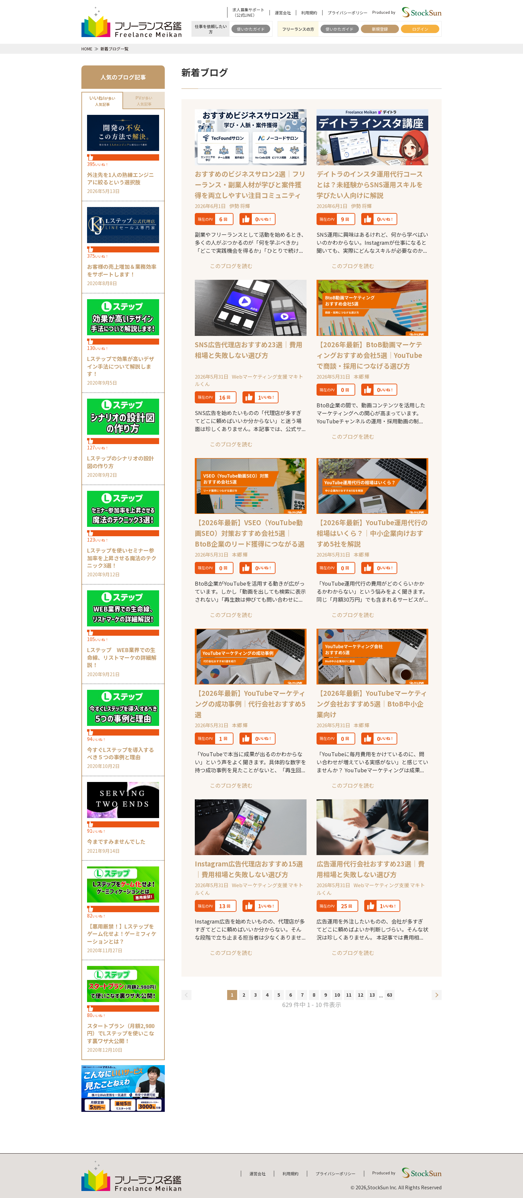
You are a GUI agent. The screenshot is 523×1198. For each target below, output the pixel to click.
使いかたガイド (251, 29)
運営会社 (283, 12)
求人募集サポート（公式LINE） (248, 12)
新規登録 (380, 29)
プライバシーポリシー (348, 12)
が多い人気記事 (102, 100)
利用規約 (309, 12)
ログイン (420, 29)
